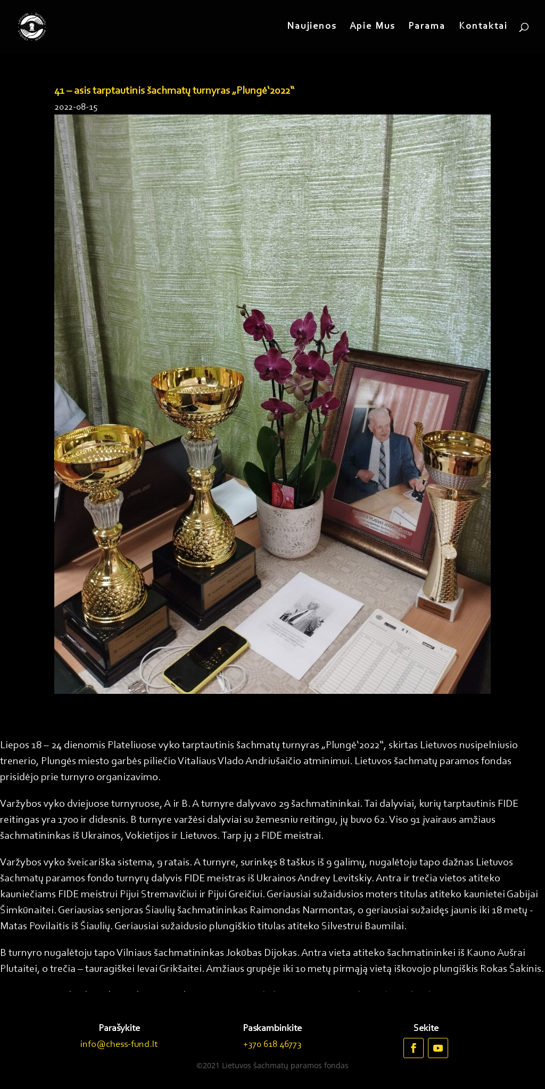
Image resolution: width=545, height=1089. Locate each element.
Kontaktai (483, 27)
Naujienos (311, 27)
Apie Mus (372, 27)
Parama (426, 27)
